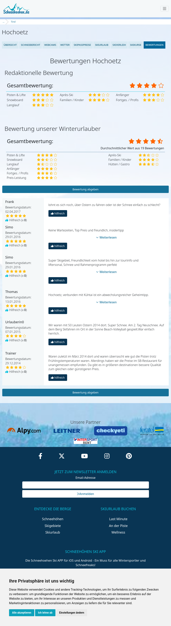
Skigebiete (53, 525)
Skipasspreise (82, 45)
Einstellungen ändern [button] (71, 612)
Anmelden (85, 494)
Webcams (50, 45)
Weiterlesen (106, 237)
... (4, 21)
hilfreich (58, 213)
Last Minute (118, 519)
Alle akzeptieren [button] (21, 612)
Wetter (65, 45)
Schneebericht (30, 45)
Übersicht (10, 45)
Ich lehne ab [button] (45, 612)
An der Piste (118, 525)
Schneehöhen (52, 519)
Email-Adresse (86, 478)
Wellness (118, 532)
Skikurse (135, 45)
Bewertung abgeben (86, 189)
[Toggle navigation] (164, 8)
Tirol (13, 21)
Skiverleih (119, 45)
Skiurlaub (101, 45)
